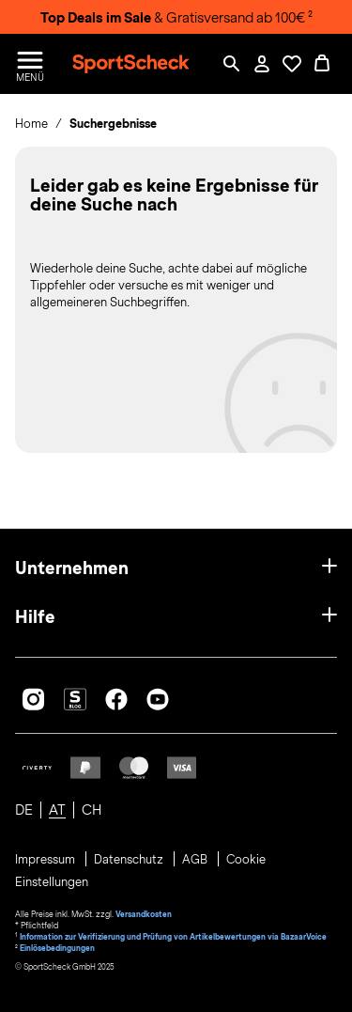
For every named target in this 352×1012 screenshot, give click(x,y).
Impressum (46, 859)
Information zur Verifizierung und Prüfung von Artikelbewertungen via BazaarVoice (173, 937)
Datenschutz (130, 859)
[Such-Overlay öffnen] (232, 64)
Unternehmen (72, 568)
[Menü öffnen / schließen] (30, 64)
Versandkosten (143, 914)
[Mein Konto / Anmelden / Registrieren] (262, 64)
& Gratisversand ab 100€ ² (176, 17)
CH (91, 809)
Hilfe (35, 617)
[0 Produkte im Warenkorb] (322, 64)
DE (24, 809)
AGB (196, 859)
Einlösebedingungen (57, 948)
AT (57, 809)
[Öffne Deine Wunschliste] (292, 64)
